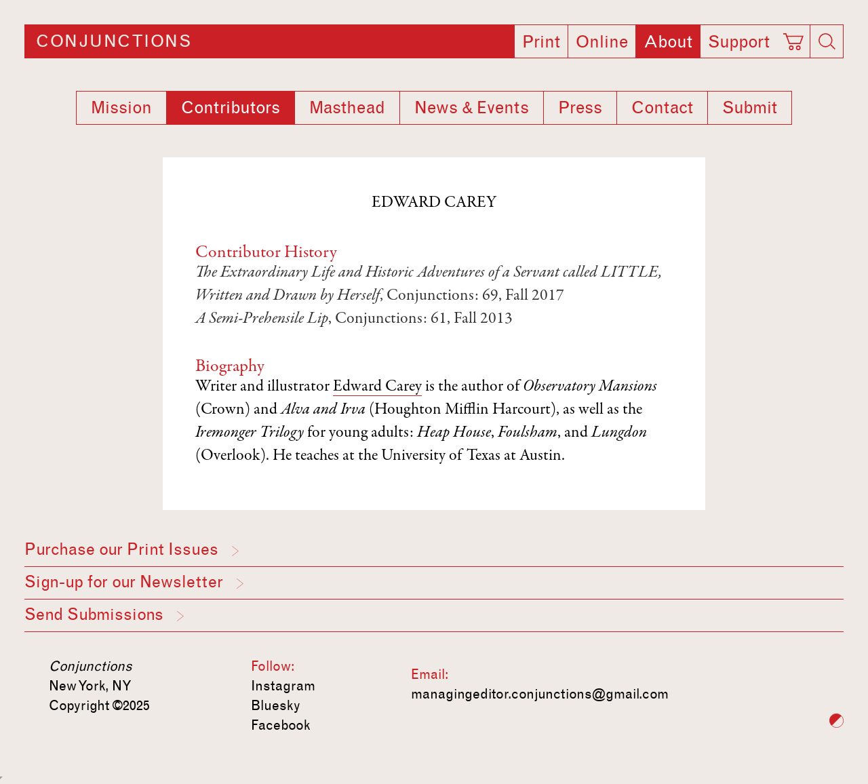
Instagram (283, 686)
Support (739, 42)
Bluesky (275, 705)
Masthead (347, 108)
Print (541, 42)
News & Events (471, 108)
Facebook (281, 725)
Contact (662, 108)
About (668, 42)
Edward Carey (377, 387)
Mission (121, 108)
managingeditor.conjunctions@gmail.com (540, 694)
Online (602, 42)
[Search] (826, 41)
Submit (749, 108)
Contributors (230, 108)
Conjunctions (113, 41)
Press (580, 108)
